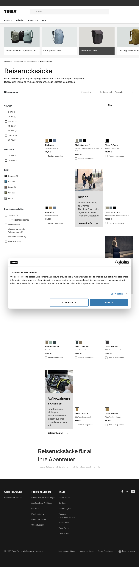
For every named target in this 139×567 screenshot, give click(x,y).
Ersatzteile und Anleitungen (43, 497)
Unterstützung (37, 525)
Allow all (109, 302)
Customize (69, 302)
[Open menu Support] (46, 20)
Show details (117, 294)
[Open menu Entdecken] (34, 20)
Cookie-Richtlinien (86, 551)
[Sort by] (124, 92)
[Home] (17, 11)
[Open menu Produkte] (9, 20)
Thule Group (64, 528)
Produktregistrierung (40, 519)
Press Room (64, 522)
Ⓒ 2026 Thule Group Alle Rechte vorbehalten (23, 551)
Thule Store (63, 533)
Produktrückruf (37, 514)
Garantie (35, 508)
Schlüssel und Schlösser (41, 503)
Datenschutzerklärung (66, 551)
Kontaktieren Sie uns (13, 497)
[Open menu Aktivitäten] (21, 20)
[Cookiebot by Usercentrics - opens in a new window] (117, 262)
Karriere (62, 503)
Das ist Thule (64, 497)
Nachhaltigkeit (65, 508)
